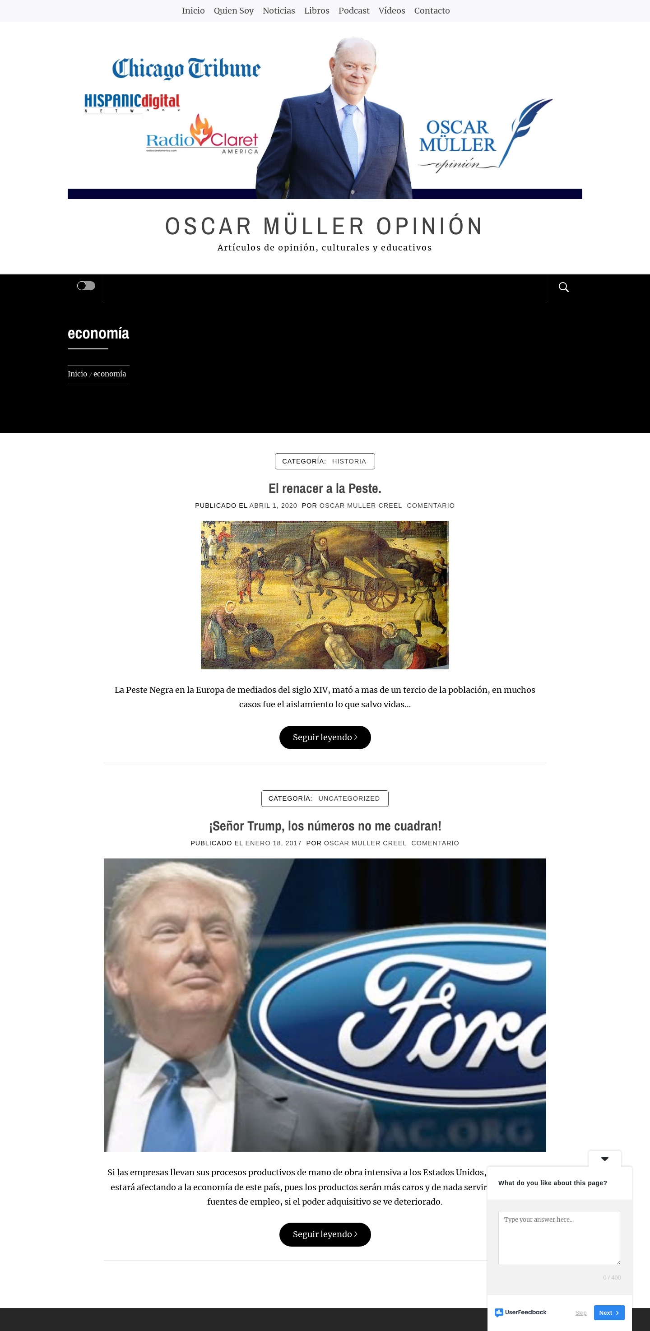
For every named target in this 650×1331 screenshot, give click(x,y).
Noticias (279, 10)
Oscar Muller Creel (361, 505)
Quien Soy (234, 10)
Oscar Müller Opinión (325, 225)
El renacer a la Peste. (325, 488)
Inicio (193, 10)
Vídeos (392, 10)
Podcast (354, 10)
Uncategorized (350, 798)
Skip (581, 1312)
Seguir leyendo (325, 737)
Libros (317, 10)
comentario (431, 505)
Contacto (432, 10)
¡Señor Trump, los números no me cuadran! (325, 825)
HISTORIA (349, 461)
